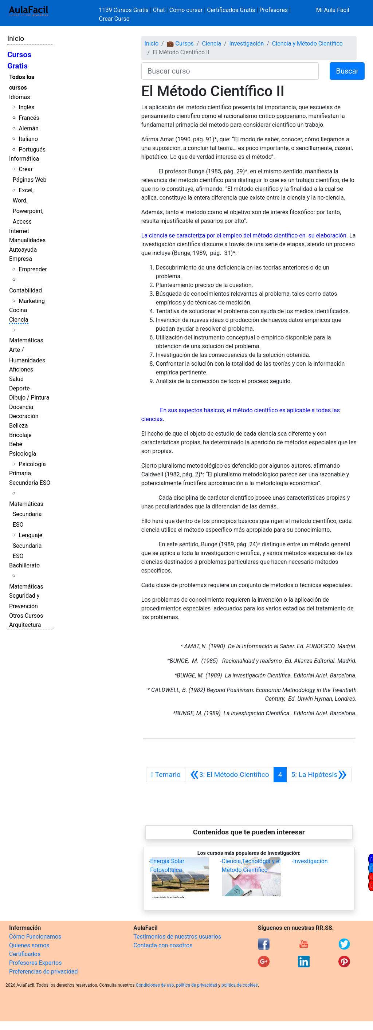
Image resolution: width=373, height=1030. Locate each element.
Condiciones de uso (155, 985)
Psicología (22, 453)
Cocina (18, 310)
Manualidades (27, 240)
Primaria (20, 473)
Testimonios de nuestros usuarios (177, 936)
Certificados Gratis (231, 10)
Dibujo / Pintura (29, 397)
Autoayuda (23, 249)
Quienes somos (29, 945)
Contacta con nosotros (162, 945)
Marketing (31, 301)
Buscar (347, 71)
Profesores (273, 10)
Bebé (15, 444)
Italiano (28, 138)
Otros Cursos (26, 615)
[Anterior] (229, 774)
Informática (24, 158)
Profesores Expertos (35, 962)
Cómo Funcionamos (35, 936)
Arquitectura (25, 624)
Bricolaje (20, 435)
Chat (159, 10)
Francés (29, 117)
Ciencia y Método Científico (307, 43)
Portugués (32, 149)
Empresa (20, 258)
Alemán (28, 128)
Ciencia (18, 319)
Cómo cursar (186, 10)
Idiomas (19, 97)
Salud (16, 379)
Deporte (19, 388)
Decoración (24, 416)
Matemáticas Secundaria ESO (26, 514)
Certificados (24, 954)
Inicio (15, 38)
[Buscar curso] (230, 71)
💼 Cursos (180, 43)
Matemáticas (26, 340)
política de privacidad (196, 985)
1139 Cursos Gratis (124, 10)
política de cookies (239, 985)
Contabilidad (25, 290)
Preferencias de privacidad (43, 971)
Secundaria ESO (29, 482)
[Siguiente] (319, 774)
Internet (19, 231)
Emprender (33, 269)
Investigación (246, 43)
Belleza (18, 425)
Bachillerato (24, 565)
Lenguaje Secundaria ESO (27, 546)
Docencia (21, 407)
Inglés (26, 107)
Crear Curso (114, 18)
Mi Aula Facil (332, 10)
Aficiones (21, 369)
